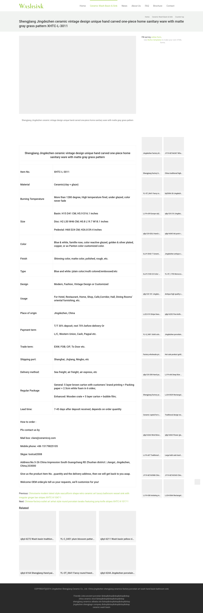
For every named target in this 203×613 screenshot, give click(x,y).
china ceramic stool (87, 599)
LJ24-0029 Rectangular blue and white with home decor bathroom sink (174, 395)
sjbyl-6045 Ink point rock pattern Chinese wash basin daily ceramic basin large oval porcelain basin (174, 234)
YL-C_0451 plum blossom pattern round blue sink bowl (77, 539)
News (124, 6)
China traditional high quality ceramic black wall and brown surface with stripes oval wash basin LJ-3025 (174, 173)
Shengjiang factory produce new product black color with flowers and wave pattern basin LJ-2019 (152, 395)
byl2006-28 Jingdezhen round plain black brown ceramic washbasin (174, 193)
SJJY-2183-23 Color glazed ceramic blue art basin (152, 274)
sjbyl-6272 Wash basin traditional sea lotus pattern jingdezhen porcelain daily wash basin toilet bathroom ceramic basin (37, 539)
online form (156, 37)
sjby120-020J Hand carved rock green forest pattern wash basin (152, 234)
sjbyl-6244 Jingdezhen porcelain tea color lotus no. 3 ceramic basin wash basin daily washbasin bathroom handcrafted (117, 573)
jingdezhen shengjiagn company (87, 604)
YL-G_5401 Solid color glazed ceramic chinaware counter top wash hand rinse (152, 334)
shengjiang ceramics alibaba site (87, 601)
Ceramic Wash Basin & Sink (103, 6)
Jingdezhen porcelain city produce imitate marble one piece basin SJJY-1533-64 (174, 334)
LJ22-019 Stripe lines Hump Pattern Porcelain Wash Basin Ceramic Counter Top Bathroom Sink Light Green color (152, 314)
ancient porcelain (94, 596)
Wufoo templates (154, 40)
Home (83, 6)
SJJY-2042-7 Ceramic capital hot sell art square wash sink (152, 254)
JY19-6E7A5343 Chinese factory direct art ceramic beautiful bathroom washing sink (174, 475)
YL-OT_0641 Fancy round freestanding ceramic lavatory (77, 573)
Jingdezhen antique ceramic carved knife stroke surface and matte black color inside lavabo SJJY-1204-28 (174, 254)
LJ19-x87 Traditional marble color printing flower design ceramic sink (152, 455)
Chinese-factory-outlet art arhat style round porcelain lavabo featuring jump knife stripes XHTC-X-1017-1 (77, 501)
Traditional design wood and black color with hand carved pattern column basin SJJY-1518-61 (174, 415)
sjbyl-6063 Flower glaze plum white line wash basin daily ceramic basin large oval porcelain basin (174, 435)
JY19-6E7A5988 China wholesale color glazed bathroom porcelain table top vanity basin (152, 475)
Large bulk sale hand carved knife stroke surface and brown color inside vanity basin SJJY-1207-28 (174, 455)
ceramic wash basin (101, 607)
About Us (136, 6)
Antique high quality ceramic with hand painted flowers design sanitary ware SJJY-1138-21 (174, 294)
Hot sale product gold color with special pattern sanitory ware (174, 354)
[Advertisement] (163, 90)
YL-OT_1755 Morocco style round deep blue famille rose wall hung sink (174, 274)
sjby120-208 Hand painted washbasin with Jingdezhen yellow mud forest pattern (152, 375)
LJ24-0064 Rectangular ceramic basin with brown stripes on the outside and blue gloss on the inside (174, 495)
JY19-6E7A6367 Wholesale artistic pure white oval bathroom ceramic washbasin (174, 153)
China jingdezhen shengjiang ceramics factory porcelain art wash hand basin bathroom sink (129, 589)
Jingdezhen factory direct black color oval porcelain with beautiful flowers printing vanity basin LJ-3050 (152, 153)
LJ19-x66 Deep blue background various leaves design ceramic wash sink (174, 375)
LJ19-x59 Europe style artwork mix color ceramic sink (152, 214)
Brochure (157, 6)
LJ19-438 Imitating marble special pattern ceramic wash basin (152, 495)
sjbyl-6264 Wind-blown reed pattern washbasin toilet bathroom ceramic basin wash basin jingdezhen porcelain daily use (152, 435)
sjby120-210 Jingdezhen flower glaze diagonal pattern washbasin (174, 214)
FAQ (147, 6)
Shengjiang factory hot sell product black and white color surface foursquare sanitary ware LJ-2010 (152, 173)
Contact (170, 6)
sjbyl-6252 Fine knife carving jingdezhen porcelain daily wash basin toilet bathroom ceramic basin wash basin (174, 314)
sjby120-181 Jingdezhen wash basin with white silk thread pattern (152, 294)
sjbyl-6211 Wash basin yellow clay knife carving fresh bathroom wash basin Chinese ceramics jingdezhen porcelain (117, 539)
